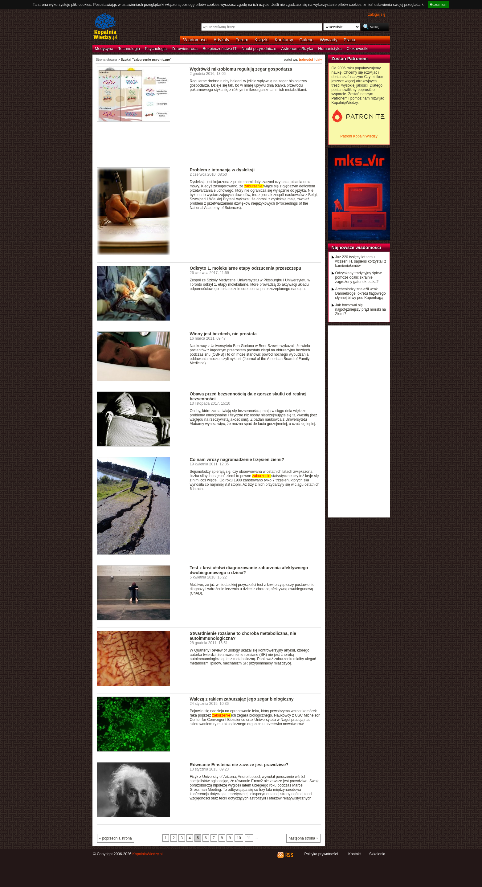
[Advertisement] (209, 146)
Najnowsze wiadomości (356, 247)
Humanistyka (329, 48)
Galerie (306, 39)
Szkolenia (377, 854)
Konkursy (284, 39)
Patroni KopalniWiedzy (359, 136)
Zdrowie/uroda (185, 48)
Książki (262, 39)
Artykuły (221, 39)
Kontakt (354, 854)
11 (249, 838)
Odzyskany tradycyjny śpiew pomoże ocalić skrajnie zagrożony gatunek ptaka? (358, 277)
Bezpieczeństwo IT (219, 48)
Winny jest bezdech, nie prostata (223, 333)
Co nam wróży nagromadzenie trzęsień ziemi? (237, 459)
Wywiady (328, 39)
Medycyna (104, 48)
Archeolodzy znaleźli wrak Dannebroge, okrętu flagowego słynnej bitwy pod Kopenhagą (360, 293)
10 (239, 838)
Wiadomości (195, 39)
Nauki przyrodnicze (259, 48)
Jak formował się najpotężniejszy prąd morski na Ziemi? (360, 309)
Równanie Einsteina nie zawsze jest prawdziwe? (239, 764)
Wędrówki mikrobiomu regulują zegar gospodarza (241, 69)
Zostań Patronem (350, 58)
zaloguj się (376, 14)
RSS (288, 855)
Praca (349, 39)
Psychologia (156, 48)
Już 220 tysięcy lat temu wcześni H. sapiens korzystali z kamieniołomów (360, 261)
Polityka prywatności (321, 854)
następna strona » (303, 838)
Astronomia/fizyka (297, 48)
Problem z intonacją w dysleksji (222, 169)
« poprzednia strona (115, 838)
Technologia (129, 48)
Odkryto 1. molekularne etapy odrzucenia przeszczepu (245, 268)
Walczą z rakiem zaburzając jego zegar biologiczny (242, 699)
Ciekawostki (357, 48)
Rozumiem (438, 4)
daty (319, 59)
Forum (241, 39)
